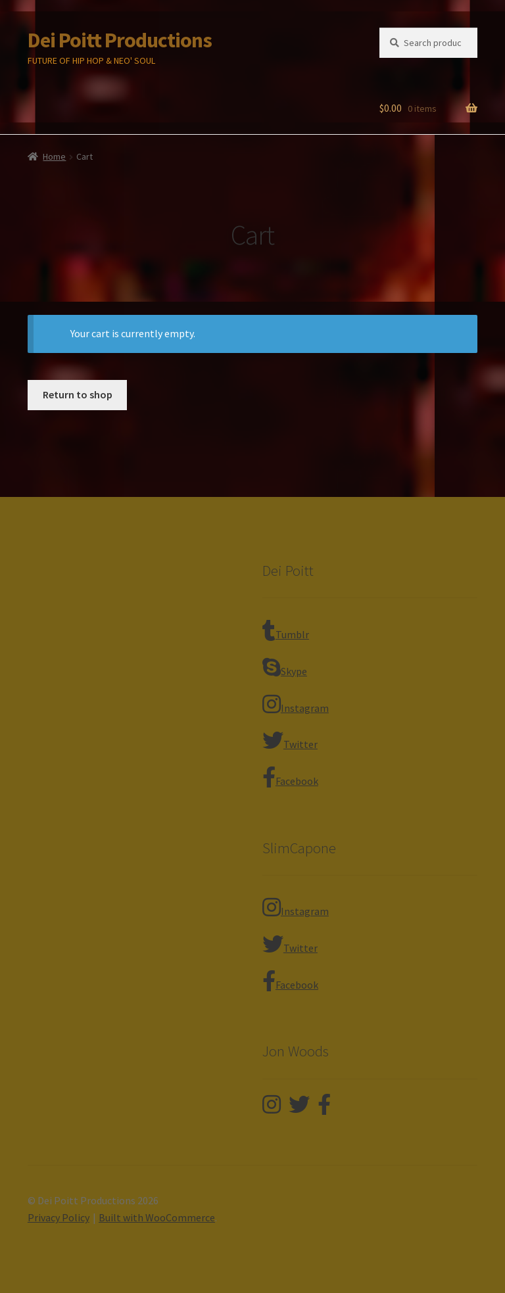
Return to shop (77, 394)
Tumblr (285, 630)
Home (54, 156)
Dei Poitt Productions (120, 40)
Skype (284, 667)
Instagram (295, 704)
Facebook (290, 777)
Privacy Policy (58, 1217)
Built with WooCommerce (157, 1217)
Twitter (290, 740)
